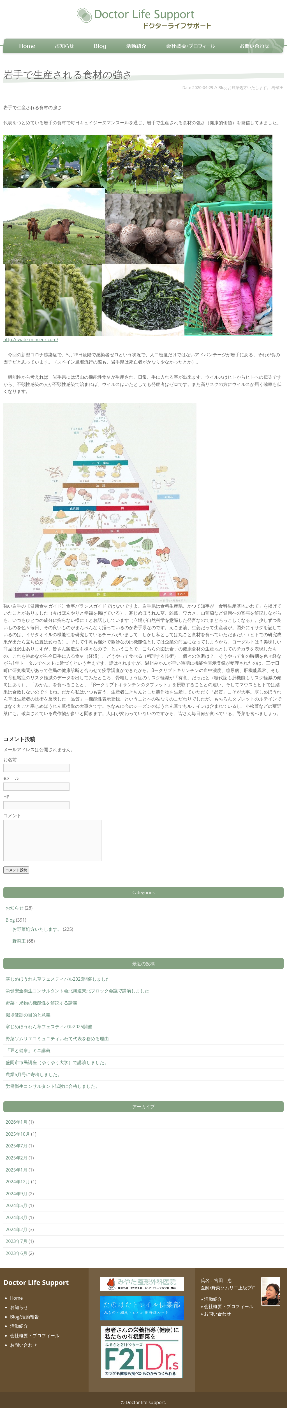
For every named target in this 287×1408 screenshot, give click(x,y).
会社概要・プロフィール (34, 1331)
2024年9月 (16, 1189)
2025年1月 (16, 1165)
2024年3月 (16, 1213)
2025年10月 (18, 1129)
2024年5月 (16, 1201)
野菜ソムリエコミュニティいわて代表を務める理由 (57, 1034)
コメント (12, 811)
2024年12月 (18, 1177)
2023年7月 (16, 1236)
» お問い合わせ (216, 1309)
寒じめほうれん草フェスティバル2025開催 (49, 1022)
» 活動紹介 (211, 1295)
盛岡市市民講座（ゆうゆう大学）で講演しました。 (57, 1058)
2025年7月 (16, 1141)
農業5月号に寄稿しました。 (34, 1070)
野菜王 (278, 82)
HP (6, 792)
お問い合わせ (23, 1340)
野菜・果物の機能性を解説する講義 (41, 998)
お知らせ (15, 903)
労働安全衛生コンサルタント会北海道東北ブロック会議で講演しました (77, 986)
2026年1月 (16, 1117)
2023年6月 (16, 1248)
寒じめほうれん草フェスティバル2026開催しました (58, 974)
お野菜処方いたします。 (249, 82)
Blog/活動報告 (24, 1312)
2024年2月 (16, 1225)
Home (16, 1293)
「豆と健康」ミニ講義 (28, 1046)
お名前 (10, 755)
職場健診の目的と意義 (28, 1010)
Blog (222, 82)
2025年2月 (16, 1153)
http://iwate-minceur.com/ (30, 335)
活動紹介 (19, 1321)
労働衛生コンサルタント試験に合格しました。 (53, 1081)
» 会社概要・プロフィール (227, 1302)
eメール (11, 773)
